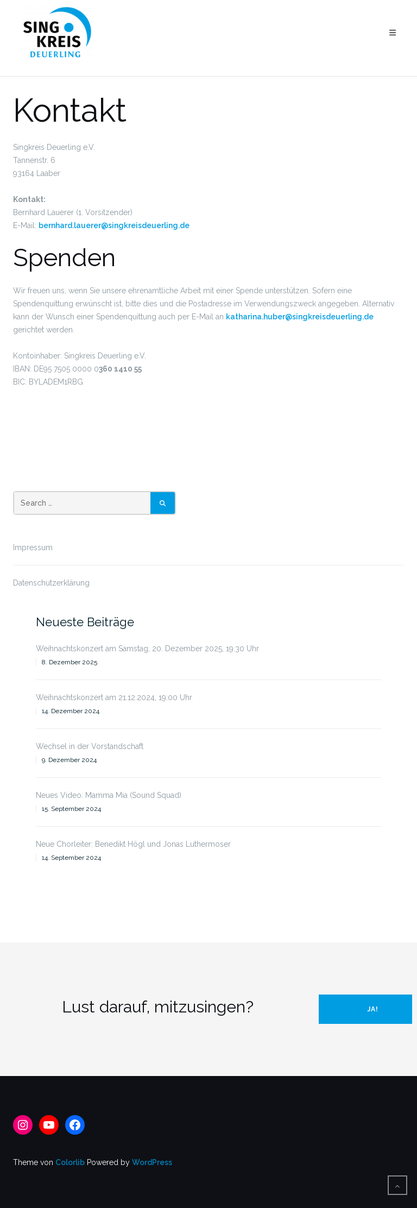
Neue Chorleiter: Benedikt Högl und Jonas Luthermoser (133, 844)
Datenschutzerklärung (51, 582)
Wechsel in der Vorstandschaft (89, 746)
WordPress (152, 1162)
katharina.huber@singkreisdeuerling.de (300, 316)
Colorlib (70, 1162)
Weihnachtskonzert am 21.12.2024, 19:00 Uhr (114, 697)
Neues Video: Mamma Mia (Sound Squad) (108, 795)
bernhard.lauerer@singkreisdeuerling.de (114, 225)
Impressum (33, 547)
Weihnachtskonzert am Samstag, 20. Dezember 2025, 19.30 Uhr (147, 648)
